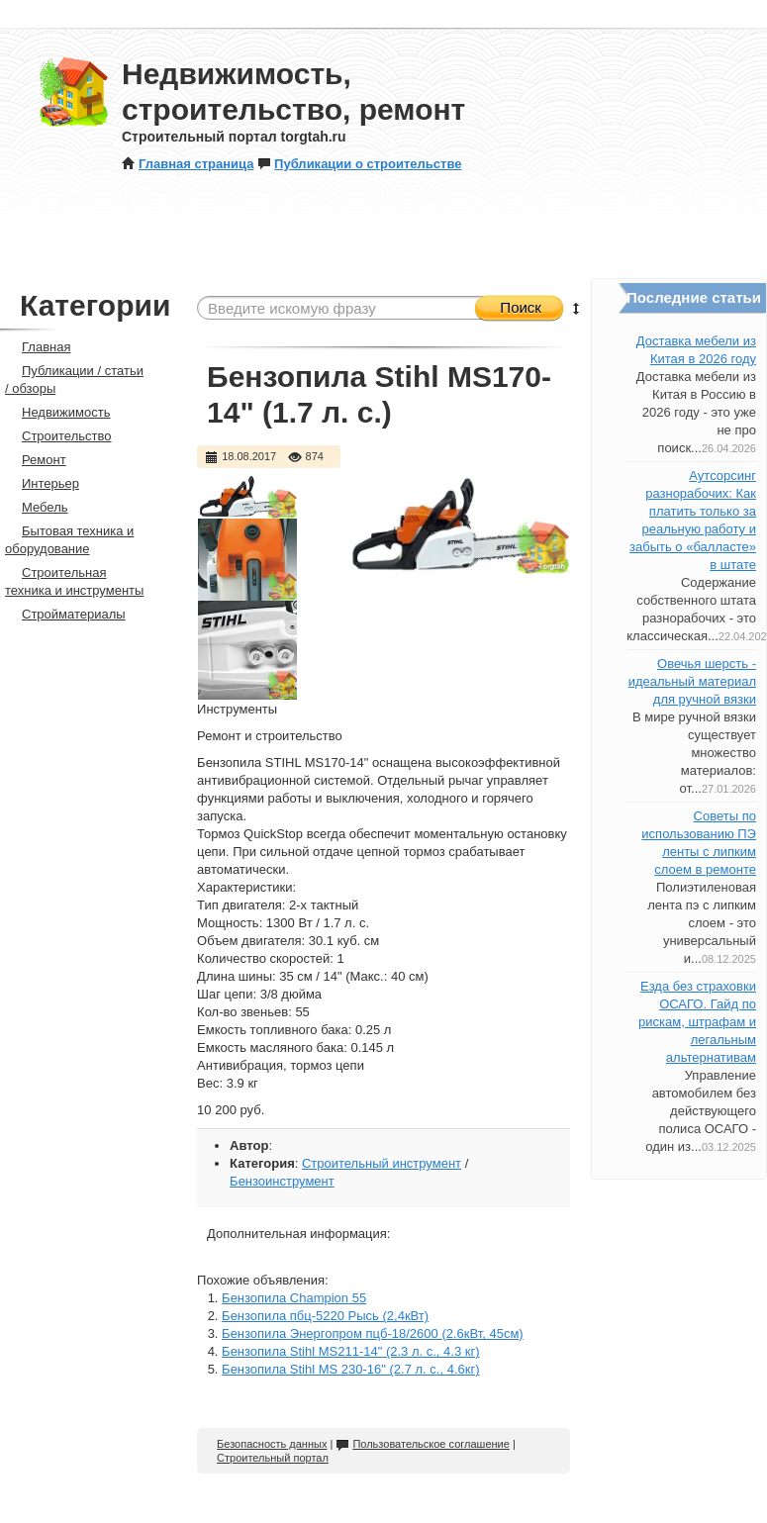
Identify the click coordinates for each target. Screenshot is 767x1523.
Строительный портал (273, 1458)
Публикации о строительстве (359, 163)
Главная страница (187, 163)
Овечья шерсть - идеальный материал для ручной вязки (692, 681)
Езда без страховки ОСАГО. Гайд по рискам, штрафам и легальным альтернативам (697, 1022)
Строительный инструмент (381, 1163)
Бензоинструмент (282, 1181)
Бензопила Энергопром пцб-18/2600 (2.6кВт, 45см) (373, 1333)
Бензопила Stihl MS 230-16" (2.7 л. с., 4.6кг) (350, 1369)
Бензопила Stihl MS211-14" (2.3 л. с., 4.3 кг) (350, 1351)
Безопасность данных (272, 1444)
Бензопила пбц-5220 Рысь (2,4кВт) (325, 1315)
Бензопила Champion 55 (294, 1297)
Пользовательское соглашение (422, 1444)
